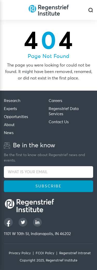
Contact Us (59, 122)
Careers (55, 101)
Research (12, 101)
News (9, 133)
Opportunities (16, 117)
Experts (10, 109)
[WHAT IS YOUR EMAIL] (48, 172)
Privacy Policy (20, 253)
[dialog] (90, 10)
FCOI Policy (45, 253)
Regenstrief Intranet (75, 253)
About (9, 125)
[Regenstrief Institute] (48, 10)
